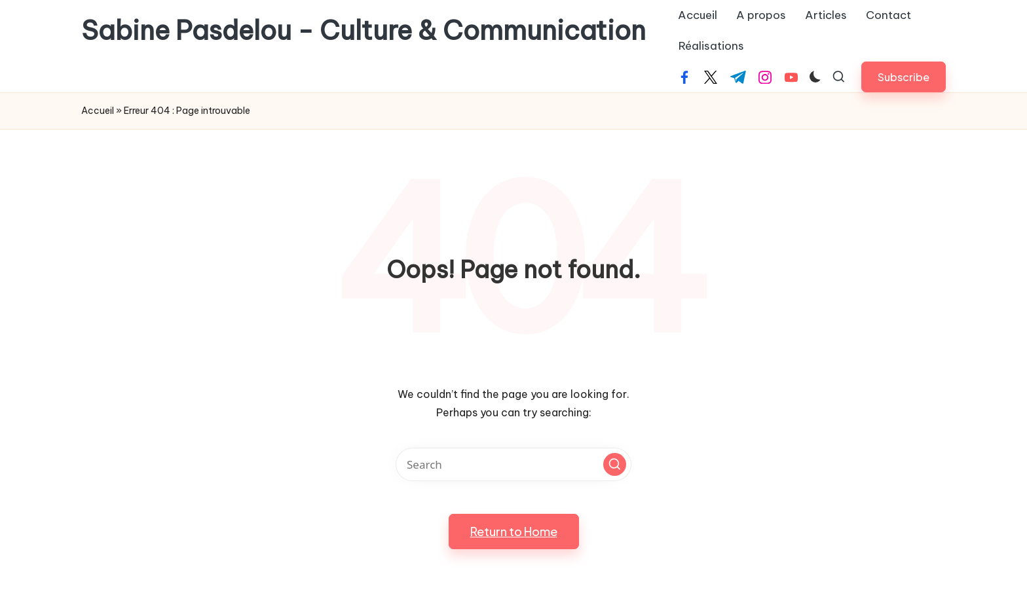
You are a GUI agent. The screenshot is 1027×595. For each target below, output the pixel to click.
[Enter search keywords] (513, 464)
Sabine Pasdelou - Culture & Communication (363, 30)
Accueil (97, 111)
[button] (903, 77)
